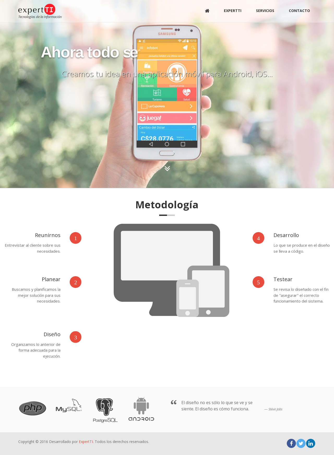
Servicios (265, 10)
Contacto (299, 10)
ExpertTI (232, 10)
